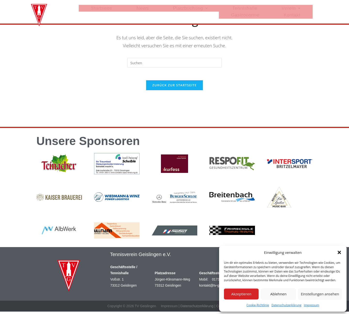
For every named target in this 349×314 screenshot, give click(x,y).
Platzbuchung (179, 7)
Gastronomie (272, 7)
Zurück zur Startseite (174, 87)
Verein (242, 7)
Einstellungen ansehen (320, 293)
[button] (339, 252)
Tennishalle (214, 7)
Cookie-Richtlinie (257, 305)
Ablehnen (278, 293)
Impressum (311, 305)
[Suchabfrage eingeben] (174, 63)
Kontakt (300, 7)
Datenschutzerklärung (286, 305)
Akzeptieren (241, 293)
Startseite (126, 7)
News (149, 7)
